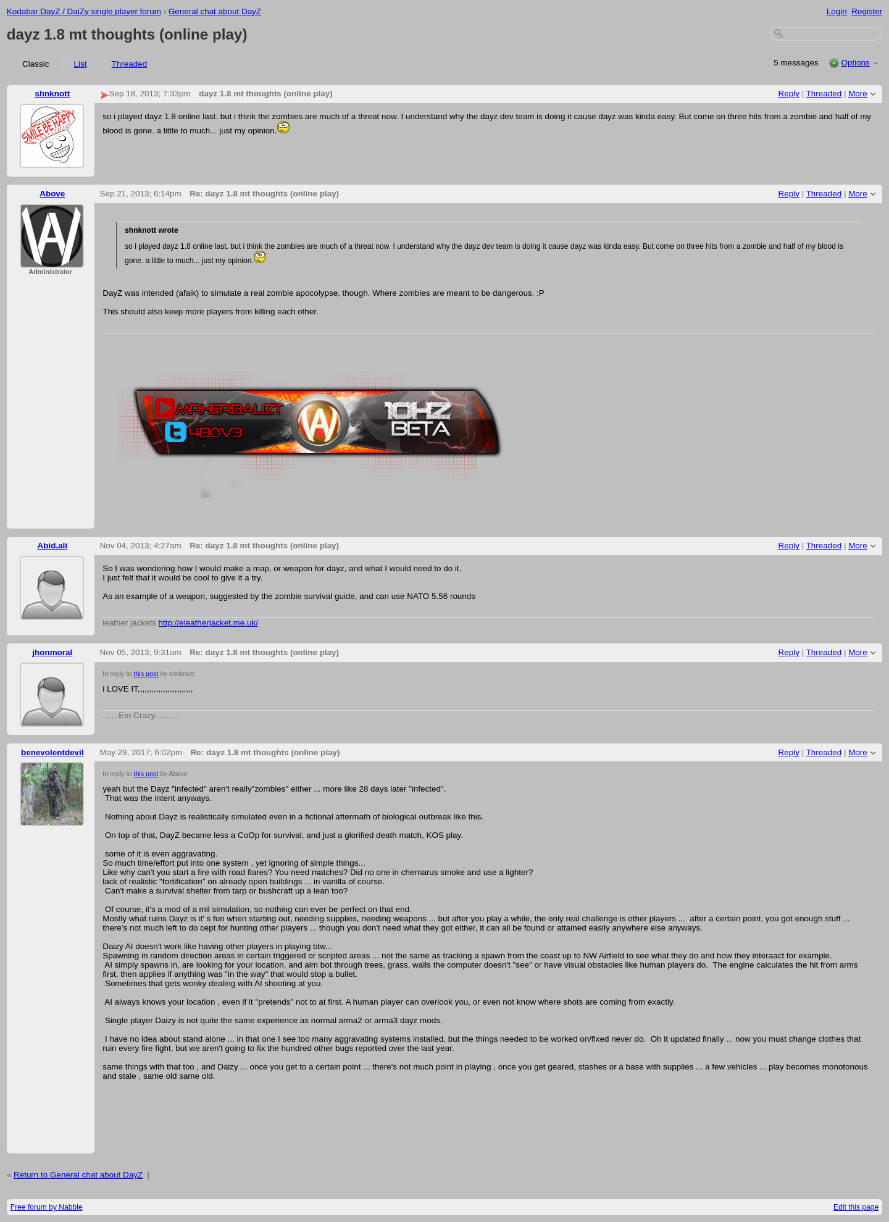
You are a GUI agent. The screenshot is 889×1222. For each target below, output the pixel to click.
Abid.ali (53, 545)
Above (52, 193)
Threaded (130, 64)
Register (866, 11)
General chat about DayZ (215, 11)
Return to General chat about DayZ (78, 1174)
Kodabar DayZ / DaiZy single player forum (84, 11)
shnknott (52, 93)
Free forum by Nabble (46, 1207)
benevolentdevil (52, 752)
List (80, 64)
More (857, 93)
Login (837, 11)
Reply (788, 93)
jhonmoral (52, 652)
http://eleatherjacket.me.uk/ (208, 622)
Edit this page (856, 1207)
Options (855, 62)
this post (145, 673)
